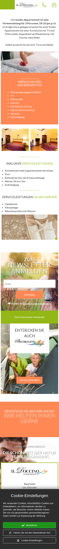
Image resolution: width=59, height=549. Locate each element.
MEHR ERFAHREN (29, 380)
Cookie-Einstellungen (29, 540)
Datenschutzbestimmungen (37, 303)
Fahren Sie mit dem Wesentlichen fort (29, 532)
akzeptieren (29, 525)
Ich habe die (31, 303)
